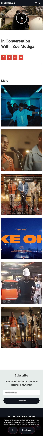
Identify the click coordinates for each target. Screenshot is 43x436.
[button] (39, 3)
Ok (13, 430)
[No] (37, 428)
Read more (26, 430)
